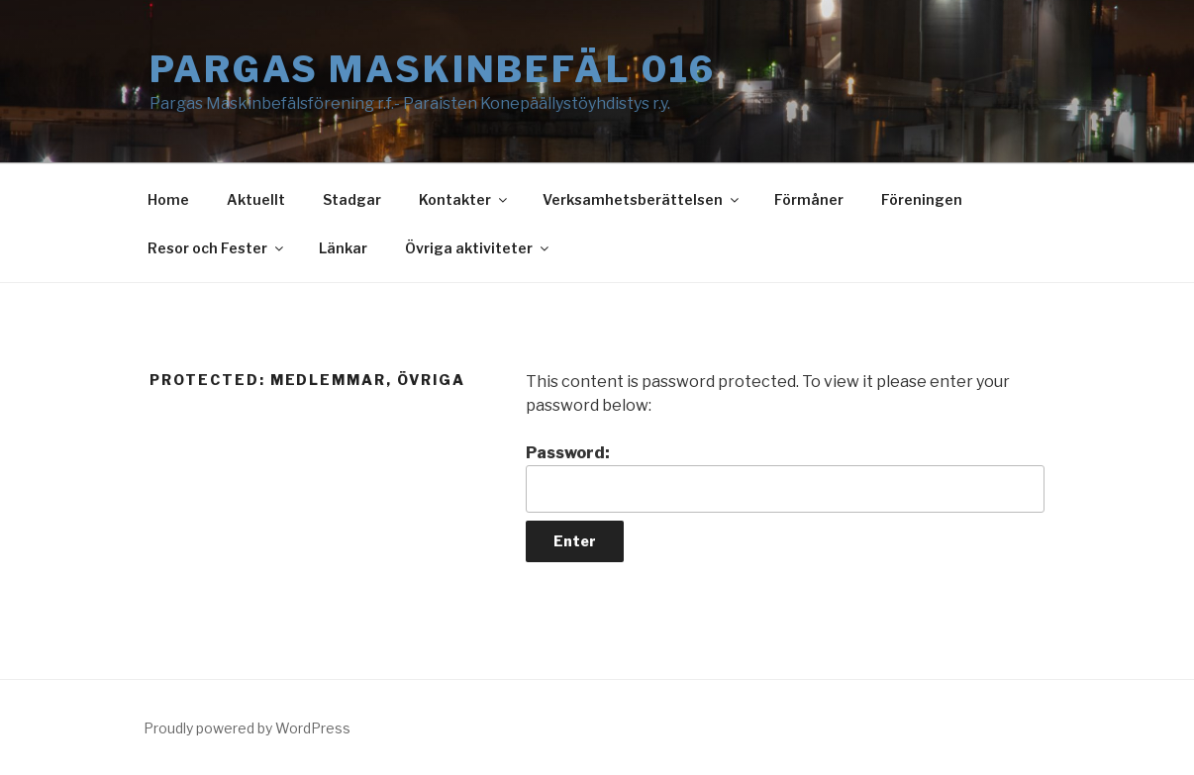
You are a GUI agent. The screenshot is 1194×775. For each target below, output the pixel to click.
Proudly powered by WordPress (247, 728)
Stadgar (352, 199)
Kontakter (464, 199)
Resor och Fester (217, 248)
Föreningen (921, 199)
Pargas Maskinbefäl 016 (432, 69)
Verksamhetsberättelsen (642, 199)
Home (168, 199)
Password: (785, 478)
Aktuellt (256, 199)
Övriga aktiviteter (478, 248)
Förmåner (809, 199)
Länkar (343, 248)
